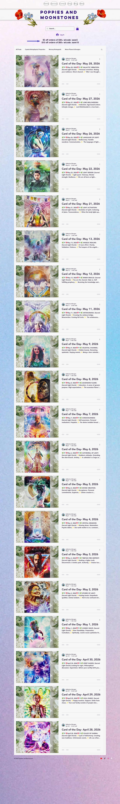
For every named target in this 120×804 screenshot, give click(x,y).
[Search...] (59, 29)
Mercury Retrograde (55, 49)
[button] (77, 28)
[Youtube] (101, 758)
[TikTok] (105, 758)
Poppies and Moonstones (59, 14)
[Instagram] (108, 758)
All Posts (18, 49)
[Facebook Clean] (112, 758)
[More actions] (100, 59)
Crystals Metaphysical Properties (35, 49)
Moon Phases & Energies (72, 49)
